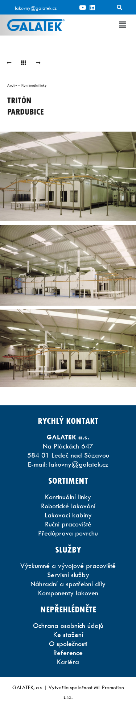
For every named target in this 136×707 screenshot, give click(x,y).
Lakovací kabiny (68, 515)
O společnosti (68, 644)
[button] (122, 25)
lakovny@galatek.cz (36, 8)
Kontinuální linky (68, 497)
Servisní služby (68, 575)
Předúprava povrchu (68, 533)
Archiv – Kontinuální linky (27, 85)
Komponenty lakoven (68, 593)
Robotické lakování (68, 506)
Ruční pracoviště (68, 524)
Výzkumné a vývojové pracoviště (68, 566)
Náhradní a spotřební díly (68, 584)
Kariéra (68, 662)
